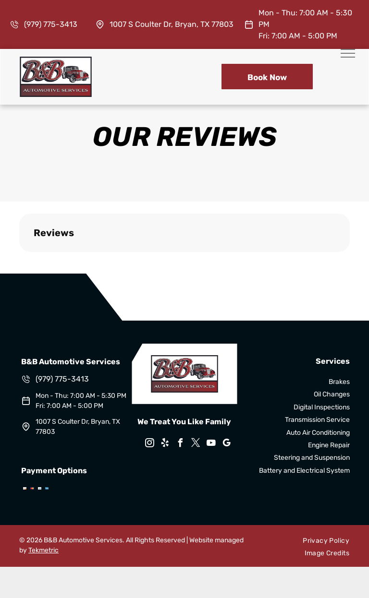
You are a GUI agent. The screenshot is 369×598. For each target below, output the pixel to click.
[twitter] (196, 444)
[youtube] (211, 444)
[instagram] (150, 444)
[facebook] (180, 444)
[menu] (347, 53)
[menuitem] (326, 540)
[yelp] (165, 444)
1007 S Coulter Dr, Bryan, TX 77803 (172, 24)
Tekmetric (43, 550)
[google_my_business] (227, 444)
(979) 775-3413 (50, 24)
